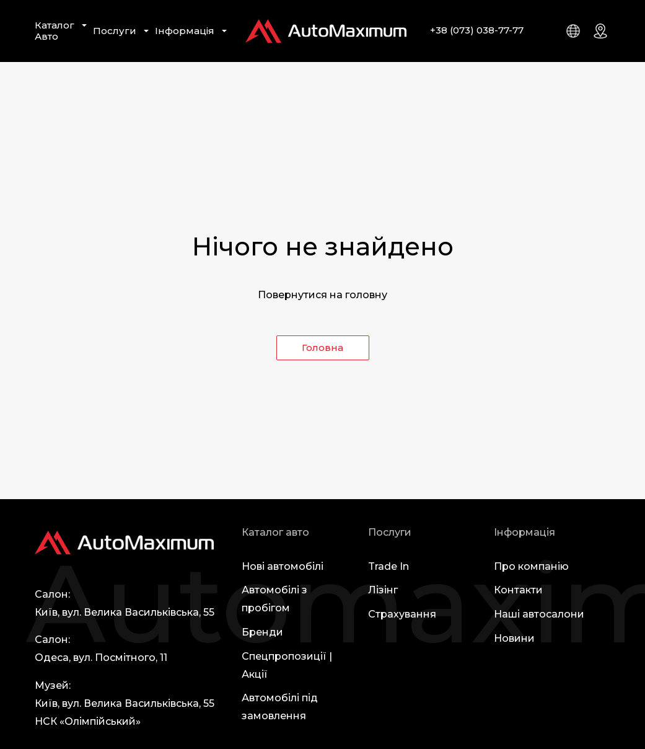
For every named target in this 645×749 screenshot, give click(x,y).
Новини (514, 638)
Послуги (114, 31)
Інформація (184, 31)
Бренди (262, 632)
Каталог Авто (54, 30)
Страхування (402, 614)
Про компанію (531, 566)
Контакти (518, 590)
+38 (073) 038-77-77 (477, 30)
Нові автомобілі (282, 566)
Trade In (388, 566)
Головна (322, 347)
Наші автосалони (539, 614)
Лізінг (383, 590)
